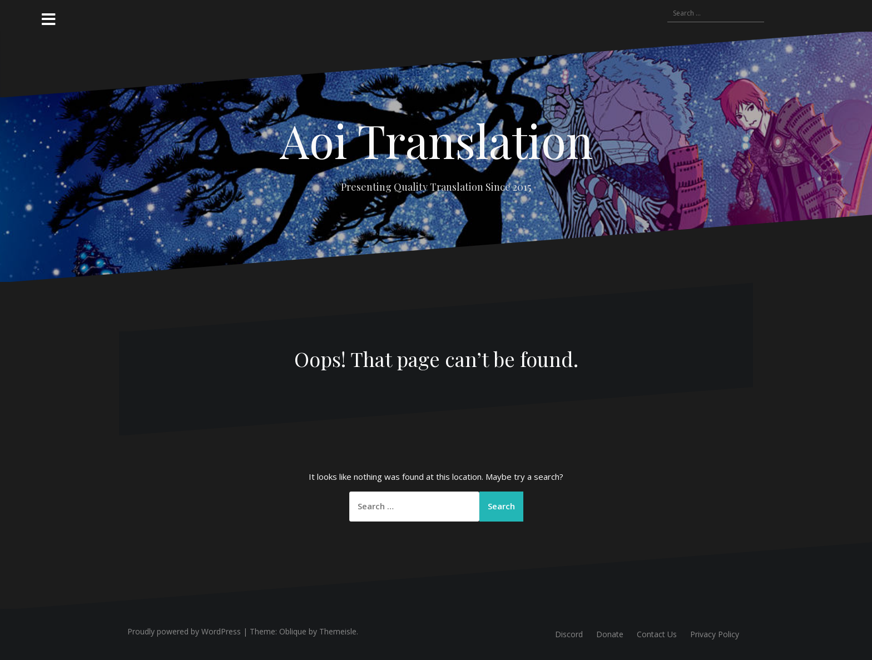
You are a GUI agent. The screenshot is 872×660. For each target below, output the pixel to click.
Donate (609, 634)
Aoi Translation (436, 140)
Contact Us (657, 634)
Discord (569, 634)
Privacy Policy (714, 634)
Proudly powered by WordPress (184, 631)
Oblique (292, 631)
